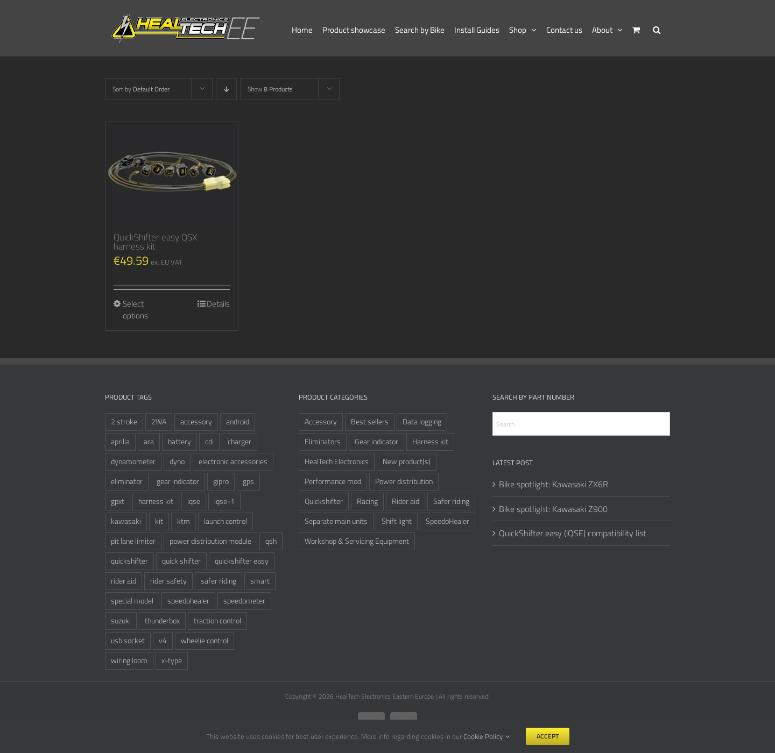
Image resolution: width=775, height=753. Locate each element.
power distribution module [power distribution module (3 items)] (210, 541)
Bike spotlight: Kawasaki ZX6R (553, 484)
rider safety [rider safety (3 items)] (168, 581)
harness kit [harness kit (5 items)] (155, 501)
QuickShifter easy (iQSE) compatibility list (572, 533)
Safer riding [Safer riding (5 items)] (451, 501)
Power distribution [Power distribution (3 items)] (404, 481)
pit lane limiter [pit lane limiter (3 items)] (133, 541)
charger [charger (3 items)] (239, 441)
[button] (656, 28)
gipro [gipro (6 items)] (221, 481)
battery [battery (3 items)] (179, 441)
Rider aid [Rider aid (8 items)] (405, 501)
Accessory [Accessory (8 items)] (321, 422)
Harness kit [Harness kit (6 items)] (430, 441)
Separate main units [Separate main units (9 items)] (336, 521)
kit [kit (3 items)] (159, 521)
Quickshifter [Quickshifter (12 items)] (324, 501)
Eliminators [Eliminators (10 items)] (323, 441)
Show (270, 89)
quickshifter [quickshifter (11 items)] (129, 561)
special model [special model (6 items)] (132, 601)
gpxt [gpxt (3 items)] (117, 501)
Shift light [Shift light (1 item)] (397, 521)
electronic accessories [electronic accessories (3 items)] (233, 461)
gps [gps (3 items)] (248, 481)
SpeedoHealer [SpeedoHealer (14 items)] (447, 521)
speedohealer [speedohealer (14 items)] (188, 601)
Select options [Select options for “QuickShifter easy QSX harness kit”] (135, 310)
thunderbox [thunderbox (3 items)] (162, 621)
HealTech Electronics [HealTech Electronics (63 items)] (337, 461)
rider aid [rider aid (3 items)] (123, 581)
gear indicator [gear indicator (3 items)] (178, 481)
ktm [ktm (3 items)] (183, 521)
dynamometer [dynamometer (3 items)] (133, 461)
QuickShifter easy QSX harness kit (155, 241)
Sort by (141, 89)
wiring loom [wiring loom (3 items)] (129, 660)
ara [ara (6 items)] (149, 441)
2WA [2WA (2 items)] (158, 422)
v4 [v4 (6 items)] (163, 641)
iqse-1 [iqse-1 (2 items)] (224, 501)
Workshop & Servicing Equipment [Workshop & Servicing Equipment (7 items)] (357, 541)
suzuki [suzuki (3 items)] (121, 621)
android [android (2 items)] (237, 422)
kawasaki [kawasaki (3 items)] (126, 521)
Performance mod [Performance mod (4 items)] (333, 481)
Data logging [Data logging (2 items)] (422, 422)
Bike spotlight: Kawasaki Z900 (553, 508)
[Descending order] (226, 89)
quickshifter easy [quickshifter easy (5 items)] (242, 561)
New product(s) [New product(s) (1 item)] (407, 461)
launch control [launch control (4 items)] (225, 521)
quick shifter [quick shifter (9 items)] (181, 561)
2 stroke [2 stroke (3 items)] (124, 422)
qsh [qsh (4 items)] (271, 541)
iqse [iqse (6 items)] (193, 501)
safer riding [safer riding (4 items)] (218, 581)
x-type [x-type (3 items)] (171, 660)
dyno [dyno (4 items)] (177, 461)
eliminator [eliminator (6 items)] (127, 481)
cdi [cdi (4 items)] (209, 441)
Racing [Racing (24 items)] (367, 501)
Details (218, 304)
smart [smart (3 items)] (260, 581)
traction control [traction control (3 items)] (217, 621)
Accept (548, 736)
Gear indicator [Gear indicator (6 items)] (376, 441)
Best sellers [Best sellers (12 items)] (370, 422)
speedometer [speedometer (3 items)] (244, 601)
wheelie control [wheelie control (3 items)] (204, 641)
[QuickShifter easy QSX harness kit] (171, 172)
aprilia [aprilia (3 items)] (120, 441)
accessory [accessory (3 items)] (196, 422)
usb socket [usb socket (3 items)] (128, 641)
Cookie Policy (482, 736)
